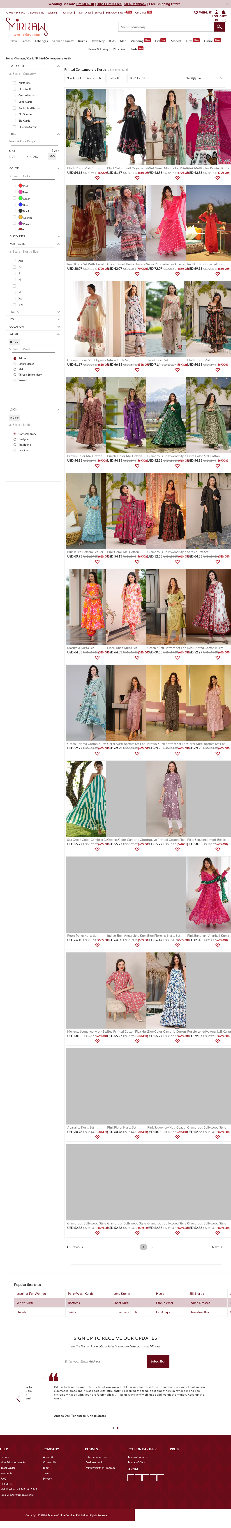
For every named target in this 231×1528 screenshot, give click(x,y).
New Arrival (74, 78)
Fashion (23, 449)
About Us (48, 1457)
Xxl (20, 298)
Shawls (21, 1312)
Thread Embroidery (30, 374)
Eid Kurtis (24, 120)
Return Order (84, 12)
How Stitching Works (13, 1462)
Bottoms (74, 1303)
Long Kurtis (25, 101)
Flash (136, 48)
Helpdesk (6, 1484)
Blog (46, 1467)
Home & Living (98, 49)
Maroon (25, 230)
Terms (47, 1473)
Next (215, 1247)
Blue (23, 204)
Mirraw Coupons (138, 1457)
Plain (21, 369)
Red (23, 186)
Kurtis (82, 41)
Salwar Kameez (63, 41)
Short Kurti (121, 1303)
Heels (160, 1293)
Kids (112, 41)
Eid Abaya (163, 1312)
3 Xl (20, 304)
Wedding (141, 40)
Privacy (47, 1478)
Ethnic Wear (164, 1303)
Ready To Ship (94, 78)
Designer (23, 439)
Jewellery (98, 41)
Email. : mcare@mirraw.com (17, 1494)
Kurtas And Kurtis (28, 108)
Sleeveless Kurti (200, 1312)
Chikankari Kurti (125, 1312)
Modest (176, 41)
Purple (24, 223)
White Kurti (24, 1303)
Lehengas (41, 41)
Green (24, 198)
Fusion (212, 40)
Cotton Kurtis (26, 95)
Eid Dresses (25, 114)
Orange (25, 217)
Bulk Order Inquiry (116, 12)
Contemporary (27, 433)
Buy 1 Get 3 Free (139, 78)
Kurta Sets (24, 82)
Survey (98, 12)
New (13, 41)
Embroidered (26, 363)
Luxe (193, 40)
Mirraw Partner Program (100, 1467)
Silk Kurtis (196, 1293)
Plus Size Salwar (27, 127)
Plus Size (119, 49)
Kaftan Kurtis (116, 78)
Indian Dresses (199, 1303)
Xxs (20, 260)
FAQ (3, 1478)
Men (123, 41)
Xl (19, 292)
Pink (23, 192)
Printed (22, 358)
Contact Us (49, 1462)
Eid (160, 40)
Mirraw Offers (136, 1462)
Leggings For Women (31, 1293)
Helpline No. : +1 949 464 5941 (19, 1489)
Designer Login (94, 1462)
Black (24, 211)
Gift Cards (143, 12)
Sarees (25, 41)
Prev (19, 1399)
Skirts (72, 1312)
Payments (6, 1473)
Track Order (66, 12)
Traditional (25, 444)
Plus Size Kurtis (27, 89)
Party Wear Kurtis (80, 1293)
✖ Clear (14, 342)
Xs (19, 267)
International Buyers (98, 1457)
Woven (22, 379)
